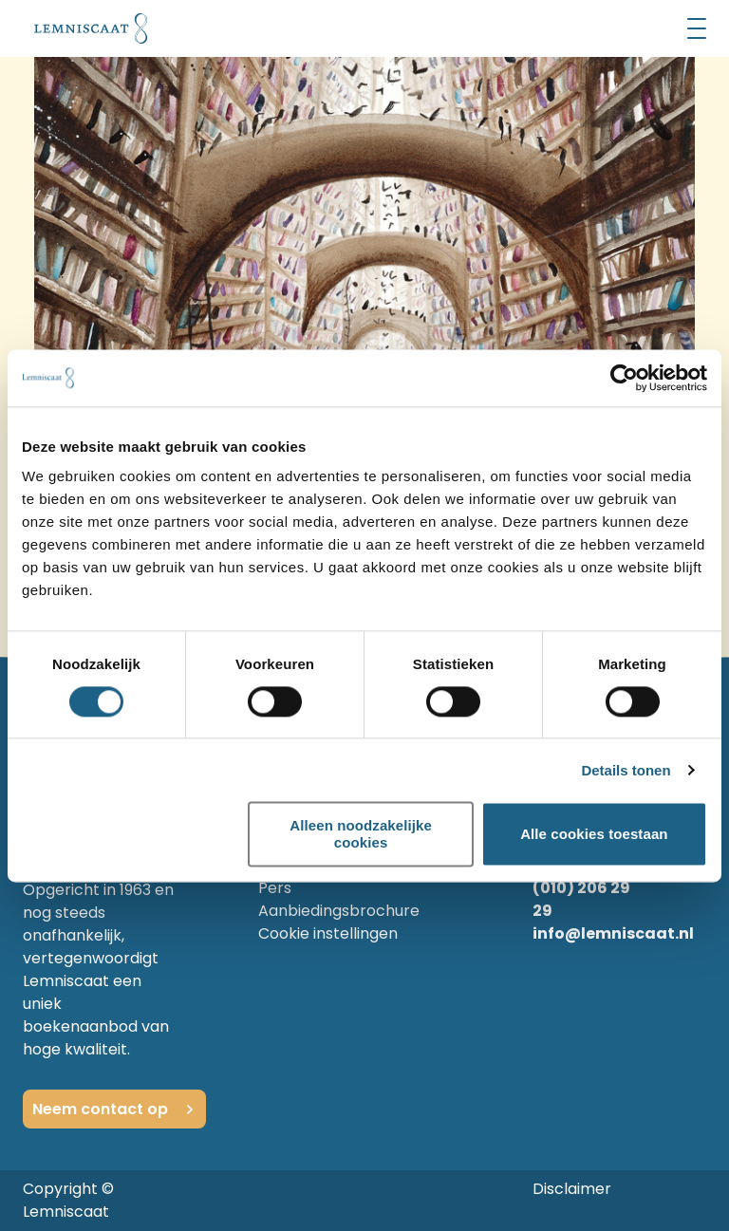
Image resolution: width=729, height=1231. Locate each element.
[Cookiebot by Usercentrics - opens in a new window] (624, 378)
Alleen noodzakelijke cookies (361, 834)
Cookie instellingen (328, 933)
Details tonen (625, 770)
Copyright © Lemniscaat (68, 1200)
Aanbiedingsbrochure (339, 911)
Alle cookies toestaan (594, 834)
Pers (274, 888)
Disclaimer (572, 1189)
